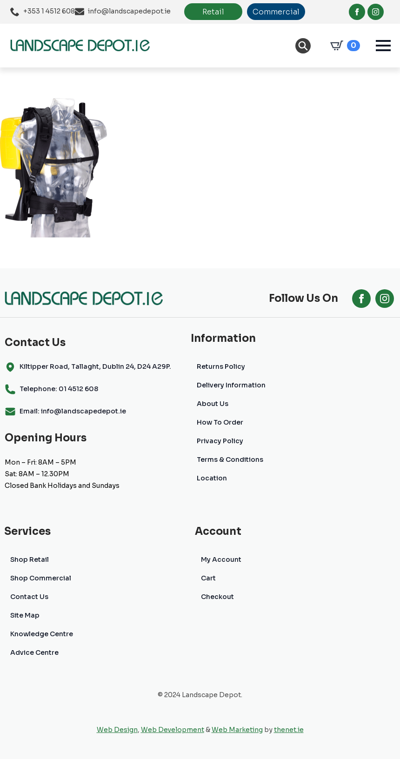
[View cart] (343, 45)
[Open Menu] (383, 45)
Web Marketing (237, 730)
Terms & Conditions (230, 459)
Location (212, 478)
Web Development (172, 730)
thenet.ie (289, 730)
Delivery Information (231, 385)
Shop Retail (29, 559)
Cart (208, 578)
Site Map (25, 615)
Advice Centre (34, 652)
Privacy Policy (220, 441)
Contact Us (29, 597)
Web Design (117, 730)
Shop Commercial (40, 578)
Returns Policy (221, 366)
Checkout (217, 597)
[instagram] (375, 12)
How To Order (220, 422)
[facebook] (357, 12)
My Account (221, 559)
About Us (212, 403)
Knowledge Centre (41, 634)
